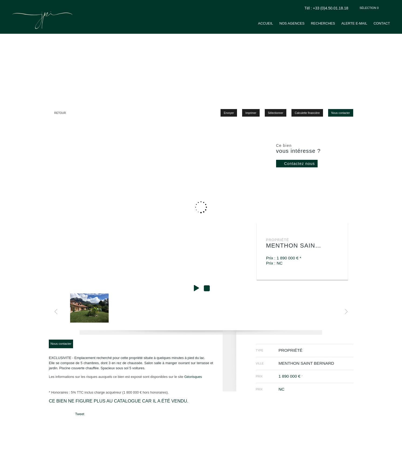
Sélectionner (275, 112)
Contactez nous (299, 163)
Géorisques (193, 377)
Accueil (265, 23)
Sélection (369, 7)
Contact (381, 23)
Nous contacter (340, 112)
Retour (60, 112)
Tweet (79, 414)
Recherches (323, 23)
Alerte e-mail (354, 23)
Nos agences (291, 23)
